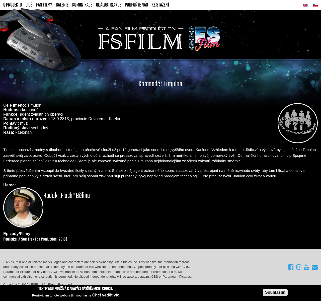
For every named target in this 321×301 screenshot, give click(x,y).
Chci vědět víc (105, 295)
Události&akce (108, 5)
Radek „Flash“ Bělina (66, 196)
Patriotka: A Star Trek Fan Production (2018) (35, 239)
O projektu (12, 5)
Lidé (29, 5)
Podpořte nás (136, 5)
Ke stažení (160, 5)
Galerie (62, 5)
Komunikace (82, 5)
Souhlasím (275, 292)
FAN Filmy (44, 5)
